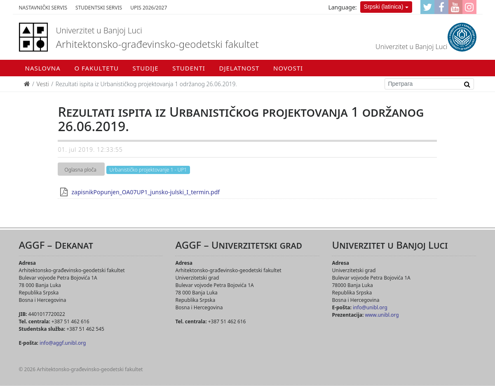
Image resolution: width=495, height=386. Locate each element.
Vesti (43, 84)
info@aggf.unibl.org (63, 342)
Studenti (188, 68)
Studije (146, 68)
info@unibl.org (370, 307)
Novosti (288, 68)
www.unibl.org (382, 314)
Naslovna (43, 68)
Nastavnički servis (43, 7)
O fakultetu (96, 68)
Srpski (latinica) (384, 6)
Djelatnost (239, 68)
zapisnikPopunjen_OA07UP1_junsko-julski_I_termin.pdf (145, 192)
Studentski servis (98, 7)
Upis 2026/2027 (148, 7)
